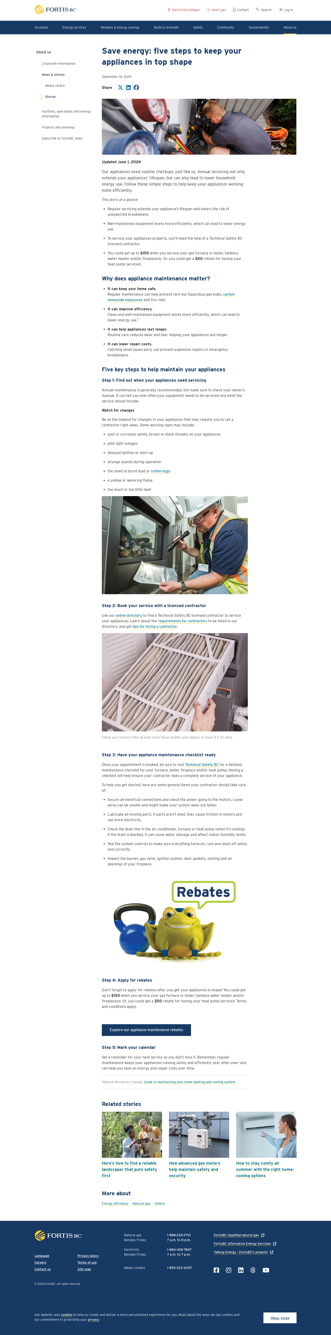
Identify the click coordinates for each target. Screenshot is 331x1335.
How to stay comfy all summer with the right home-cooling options (265, 1169)
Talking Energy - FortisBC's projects (241, 1252)
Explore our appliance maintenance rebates (146, 1030)
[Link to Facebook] (216, 1270)
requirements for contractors (182, 621)
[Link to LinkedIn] (240, 1270)
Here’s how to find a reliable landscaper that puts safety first (129, 1169)
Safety (160, 1203)
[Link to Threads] (253, 1270)
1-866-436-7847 (179, 1249)
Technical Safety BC (202, 764)
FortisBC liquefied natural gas (236, 1235)
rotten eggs (160, 471)
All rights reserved (68, 1284)
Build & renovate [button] (166, 27)
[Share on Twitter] (120, 88)
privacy (93, 1319)
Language (41, 1256)
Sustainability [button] (259, 27)
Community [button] (225, 27)
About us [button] (290, 27)
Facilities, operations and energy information (66, 114)
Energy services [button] (74, 27)
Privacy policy (88, 1256)
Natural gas (141, 1203)
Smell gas (218, 10)
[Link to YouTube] (266, 1270)
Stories (50, 97)
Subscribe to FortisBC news (62, 138)
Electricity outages (186, 10)
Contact (243, 10)
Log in (288, 10)
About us (43, 52)
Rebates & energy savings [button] (120, 27)
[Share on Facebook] (136, 88)
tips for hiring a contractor (155, 626)
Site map (84, 1269)
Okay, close (280, 1318)
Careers (40, 1262)
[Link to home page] (99, 10)
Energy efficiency (115, 1203)
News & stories (53, 74)
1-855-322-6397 (179, 1268)
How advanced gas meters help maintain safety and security (194, 1169)
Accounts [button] (41, 27)
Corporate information (58, 63)
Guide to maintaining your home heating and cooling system (189, 1082)
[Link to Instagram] (228, 1270)
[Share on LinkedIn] (128, 88)
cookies (66, 1315)
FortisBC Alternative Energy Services (242, 1243)
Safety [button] (198, 27)
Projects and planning (58, 127)
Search (266, 10)
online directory (129, 615)
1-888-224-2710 (179, 1235)
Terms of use (87, 1262)
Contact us (42, 1269)
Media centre (55, 85)
